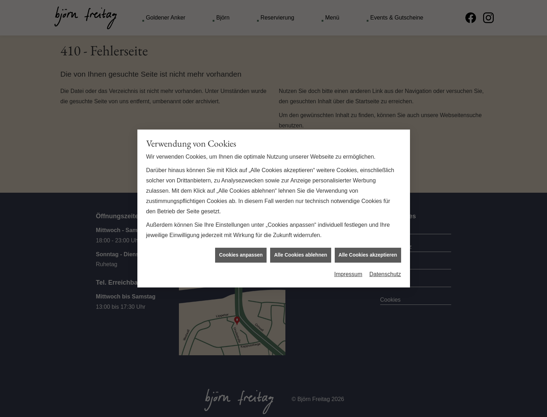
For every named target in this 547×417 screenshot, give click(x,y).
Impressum (348, 272)
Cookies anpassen (241, 253)
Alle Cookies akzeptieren (368, 253)
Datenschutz (385, 272)
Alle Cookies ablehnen (300, 253)
